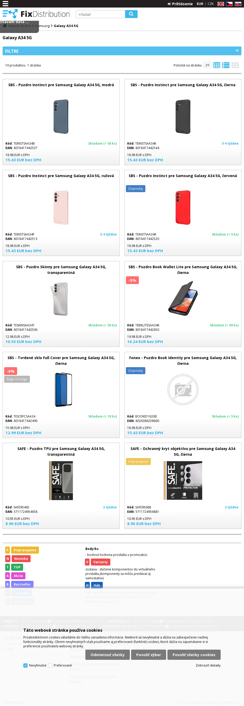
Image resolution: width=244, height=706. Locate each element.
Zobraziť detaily (208, 665)
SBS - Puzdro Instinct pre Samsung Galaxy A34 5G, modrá (61, 84)
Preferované (63, 665)
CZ (228, 4)
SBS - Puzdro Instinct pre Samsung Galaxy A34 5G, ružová (61, 175)
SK (237, 4)
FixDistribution (39, 14)
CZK (211, 3)
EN (220, 4)
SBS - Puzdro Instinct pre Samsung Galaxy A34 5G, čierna (183, 84)
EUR (200, 3)
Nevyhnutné (37, 665)
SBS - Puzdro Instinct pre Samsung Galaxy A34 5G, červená (183, 175)
